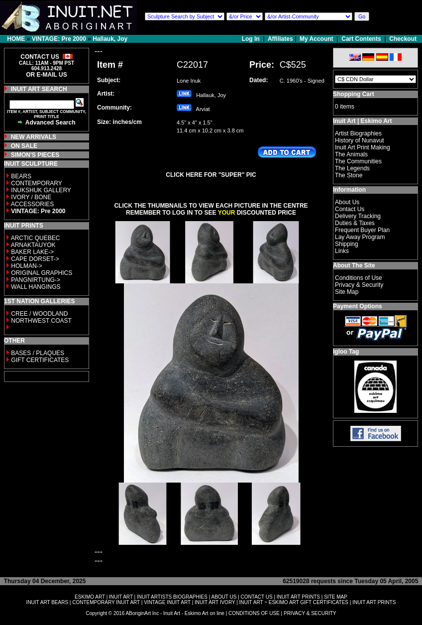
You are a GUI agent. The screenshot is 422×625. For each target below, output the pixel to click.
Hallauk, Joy (110, 38)
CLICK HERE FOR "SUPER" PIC (211, 174)
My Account (316, 38)
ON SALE (24, 145)
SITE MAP (335, 597)
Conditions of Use (358, 277)
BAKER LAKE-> (32, 252)
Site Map (346, 291)
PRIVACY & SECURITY (310, 613)
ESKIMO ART (90, 597)
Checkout (403, 38)
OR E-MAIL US (46, 74)
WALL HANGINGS (35, 286)
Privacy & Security (359, 284)
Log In (251, 38)
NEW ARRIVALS (33, 136)
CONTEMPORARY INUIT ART (106, 602)
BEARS (21, 176)
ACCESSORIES (32, 204)
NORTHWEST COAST (40, 320)
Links (342, 251)
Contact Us (349, 209)
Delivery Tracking (358, 216)
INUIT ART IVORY (215, 602)
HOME (16, 38)
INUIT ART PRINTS (298, 597)
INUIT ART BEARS (47, 602)
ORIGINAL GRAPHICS (41, 272)
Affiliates (280, 38)
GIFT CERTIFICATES (40, 360)
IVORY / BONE (31, 197)
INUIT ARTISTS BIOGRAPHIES (172, 597)
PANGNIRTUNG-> (35, 279)
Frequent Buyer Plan (362, 230)
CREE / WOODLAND (38, 313)
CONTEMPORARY (36, 183)
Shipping (346, 244)
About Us (347, 202)
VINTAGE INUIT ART (167, 602)
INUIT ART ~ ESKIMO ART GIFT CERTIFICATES (293, 602)
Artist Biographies (358, 133)
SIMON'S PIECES (35, 154)
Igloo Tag (346, 351)
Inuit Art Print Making (362, 147)
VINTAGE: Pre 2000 (59, 38)
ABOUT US (223, 597)
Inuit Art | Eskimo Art (362, 121)
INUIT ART (121, 597)
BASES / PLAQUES (37, 353)
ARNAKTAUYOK (33, 245)
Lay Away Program (360, 237)
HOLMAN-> (26, 265)
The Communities (358, 161)
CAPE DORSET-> (35, 258)
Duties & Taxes (355, 223)
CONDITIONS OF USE (254, 613)
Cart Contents (361, 38)
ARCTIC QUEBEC (35, 238)
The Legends (352, 168)
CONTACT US (257, 597)
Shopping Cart (353, 94)
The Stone (348, 175)
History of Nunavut (359, 140)
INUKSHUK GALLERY (41, 190)
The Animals (351, 154)
